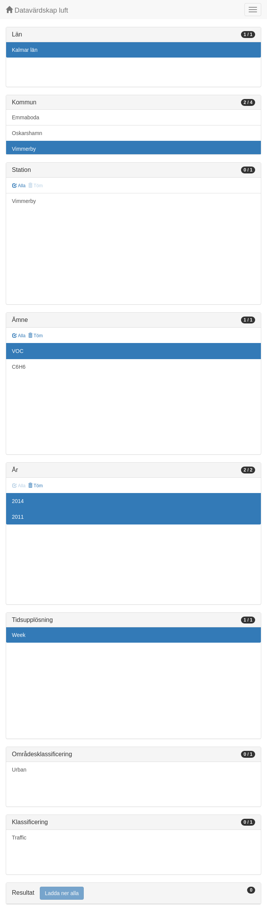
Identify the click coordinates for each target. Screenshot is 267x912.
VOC (17, 351)
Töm (35, 335)
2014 (18, 501)
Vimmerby (24, 149)
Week (19, 635)
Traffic (19, 837)
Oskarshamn (27, 133)
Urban (19, 770)
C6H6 (19, 367)
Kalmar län (24, 50)
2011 (18, 517)
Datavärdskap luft (37, 10)
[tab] (133, 893)
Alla (19, 185)
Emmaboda (25, 117)
